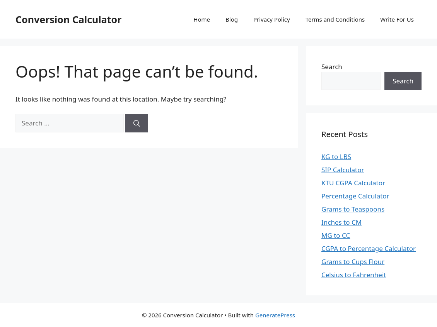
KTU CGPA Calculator (353, 182)
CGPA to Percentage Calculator (368, 248)
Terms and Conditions (335, 19)
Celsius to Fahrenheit (353, 274)
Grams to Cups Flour (352, 261)
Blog (231, 19)
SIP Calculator (342, 169)
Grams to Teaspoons (352, 209)
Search (331, 66)
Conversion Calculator (68, 19)
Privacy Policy (271, 19)
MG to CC (335, 235)
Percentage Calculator (355, 195)
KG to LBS (336, 156)
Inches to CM (341, 222)
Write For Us (397, 19)
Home (201, 19)
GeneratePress (275, 315)
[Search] (136, 123)
